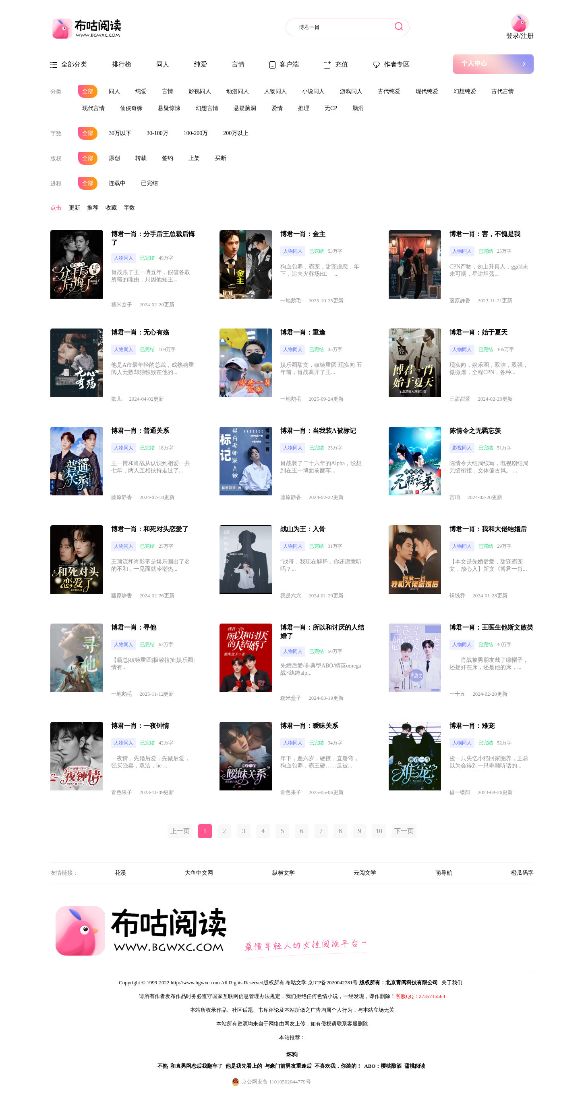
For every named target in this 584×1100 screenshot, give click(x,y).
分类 (56, 92)
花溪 (120, 873)
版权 (56, 159)
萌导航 (443, 873)
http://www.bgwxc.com (195, 982)
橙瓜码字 (522, 873)
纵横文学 (283, 873)
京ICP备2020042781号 (333, 982)
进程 (56, 184)
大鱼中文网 (199, 873)
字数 (56, 134)
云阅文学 (365, 873)
